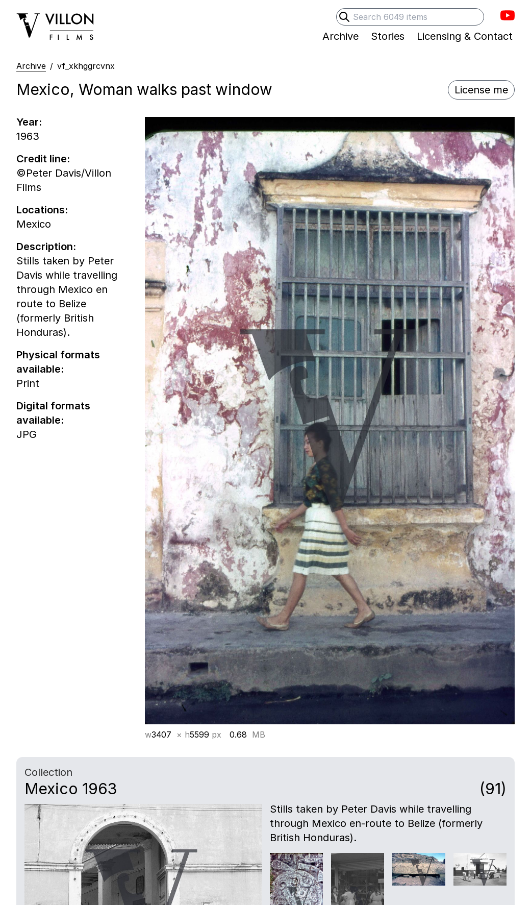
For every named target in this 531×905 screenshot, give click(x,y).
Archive (31, 66)
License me (481, 90)
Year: (29, 122)
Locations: (42, 210)
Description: (46, 246)
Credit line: (43, 159)
